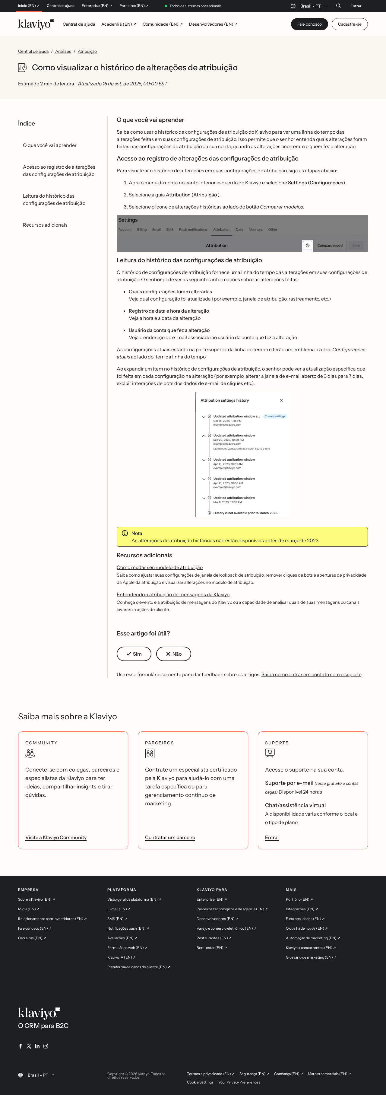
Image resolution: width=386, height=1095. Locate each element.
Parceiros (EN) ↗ (133, 6)
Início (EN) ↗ (29, 6)
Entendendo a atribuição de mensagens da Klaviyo (173, 594)
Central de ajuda (60, 6)
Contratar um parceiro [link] (170, 837)
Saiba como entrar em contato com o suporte (311, 674)
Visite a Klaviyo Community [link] (56, 837)
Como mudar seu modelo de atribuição (160, 567)
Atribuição (87, 51)
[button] (242, 233)
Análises (63, 51)
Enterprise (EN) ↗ (97, 6)
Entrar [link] (272, 837)
